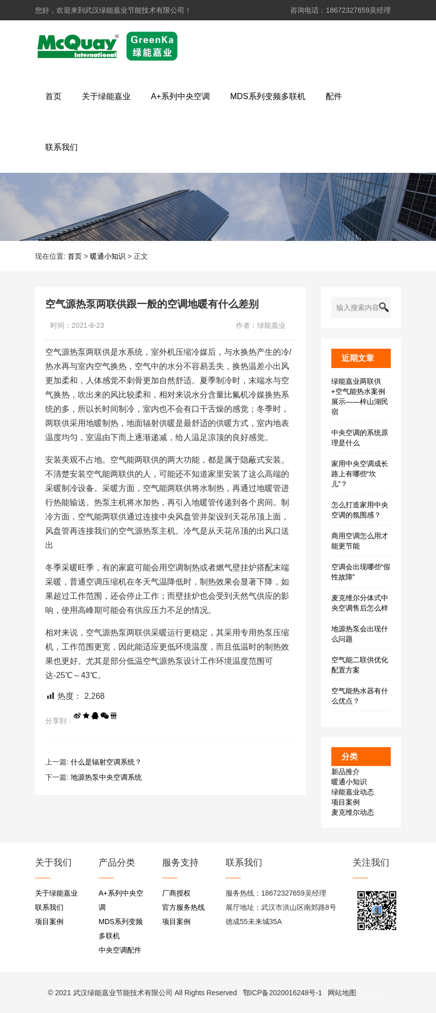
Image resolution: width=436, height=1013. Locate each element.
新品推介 (345, 772)
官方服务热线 (183, 907)
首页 (75, 256)
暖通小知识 (108, 256)
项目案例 (345, 802)
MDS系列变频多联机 (121, 928)
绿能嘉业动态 (352, 792)
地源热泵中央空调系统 (106, 777)
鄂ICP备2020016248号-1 (282, 993)
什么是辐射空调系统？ (106, 762)
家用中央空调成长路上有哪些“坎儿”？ (359, 473)
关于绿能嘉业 (56, 893)
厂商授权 (176, 893)
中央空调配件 (120, 950)
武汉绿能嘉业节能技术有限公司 (123, 993)
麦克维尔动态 (352, 812)
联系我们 (49, 907)
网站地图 (342, 993)
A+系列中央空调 (121, 900)
